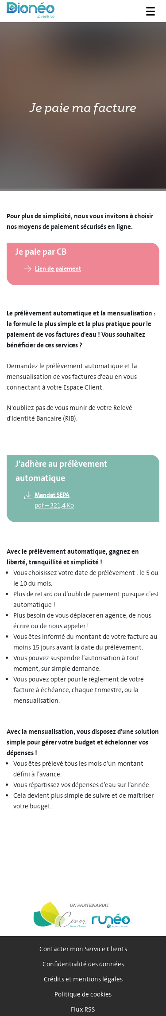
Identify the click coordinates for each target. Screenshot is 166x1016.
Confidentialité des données (83, 964)
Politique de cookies (83, 994)
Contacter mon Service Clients (83, 949)
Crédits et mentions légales (83, 979)
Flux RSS (83, 1009)
